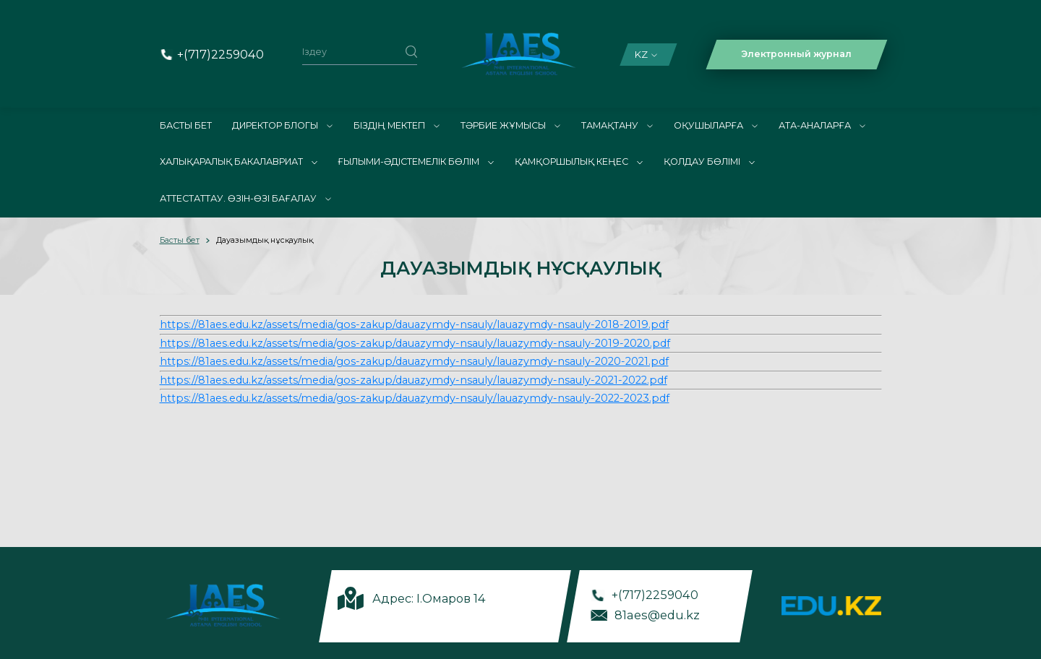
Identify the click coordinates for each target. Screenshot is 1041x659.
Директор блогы (282, 125)
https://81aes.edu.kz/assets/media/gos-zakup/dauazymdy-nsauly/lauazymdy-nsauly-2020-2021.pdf (414, 361)
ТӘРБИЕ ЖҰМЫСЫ (510, 125)
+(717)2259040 (220, 54)
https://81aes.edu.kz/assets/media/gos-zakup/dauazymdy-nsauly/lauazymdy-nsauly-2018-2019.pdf (414, 324)
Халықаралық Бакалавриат (238, 161)
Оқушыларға (716, 125)
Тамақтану (617, 125)
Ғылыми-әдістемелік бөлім (416, 161)
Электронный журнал (796, 53)
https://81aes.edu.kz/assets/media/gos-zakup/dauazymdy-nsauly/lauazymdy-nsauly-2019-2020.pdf (415, 343)
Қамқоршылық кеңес (579, 161)
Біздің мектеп (397, 125)
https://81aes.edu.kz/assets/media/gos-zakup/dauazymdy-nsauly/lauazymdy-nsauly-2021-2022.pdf (413, 380)
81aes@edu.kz (657, 614)
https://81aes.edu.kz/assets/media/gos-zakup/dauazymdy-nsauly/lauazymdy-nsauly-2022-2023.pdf (414, 398)
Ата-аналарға (822, 125)
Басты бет (186, 125)
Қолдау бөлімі (709, 161)
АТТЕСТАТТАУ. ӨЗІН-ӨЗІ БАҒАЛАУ (245, 198)
